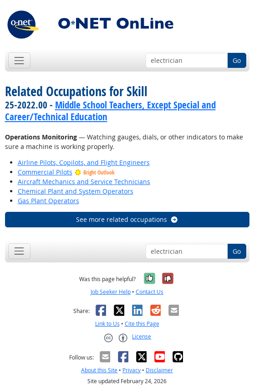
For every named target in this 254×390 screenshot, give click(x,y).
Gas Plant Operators (48, 200)
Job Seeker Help (111, 292)
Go (237, 60)
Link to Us (107, 324)
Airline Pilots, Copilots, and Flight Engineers (84, 162)
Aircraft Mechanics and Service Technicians (84, 181)
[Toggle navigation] (19, 60)
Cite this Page (142, 324)
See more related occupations (127, 219)
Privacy (131, 370)
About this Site (99, 370)
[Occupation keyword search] (187, 60)
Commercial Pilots (45, 172)
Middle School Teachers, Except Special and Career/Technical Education (110, 110)
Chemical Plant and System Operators (75, 191)
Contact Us (149, 292)
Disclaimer (159, 370)
